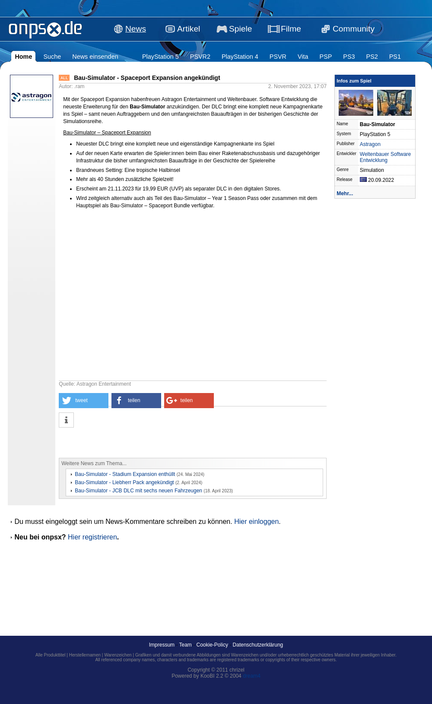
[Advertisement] (160, 442)
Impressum (162, 645)
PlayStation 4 (240, 56)
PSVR (278, 56)
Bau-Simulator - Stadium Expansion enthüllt (125, 474)
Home (23, 56)
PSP (326, 56)
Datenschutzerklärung (258, 645)
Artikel (188, 28)
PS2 (372, 56)
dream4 (251, 676)
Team (185, 645)
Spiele (240, 28)
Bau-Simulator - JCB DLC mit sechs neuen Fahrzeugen (138, 491)
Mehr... (345, 193)
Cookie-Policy (212, 645)
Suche (52, 56)
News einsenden (95, 56)
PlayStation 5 (160, 56)
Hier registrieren (92, 537)
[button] (83, 400)
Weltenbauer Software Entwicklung (385, 157)
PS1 (395, 56)
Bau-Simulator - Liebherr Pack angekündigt (124, 482)
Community (354, 28)
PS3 (349, 56)
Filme (291, 28)
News (135, 28)
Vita (303, 56)
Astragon (370, 144)
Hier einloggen (256, 521)
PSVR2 (200, 56)
